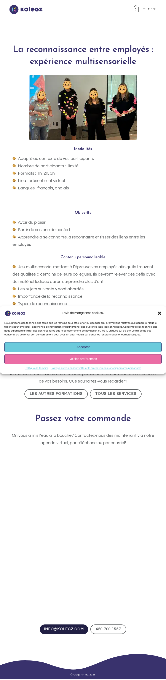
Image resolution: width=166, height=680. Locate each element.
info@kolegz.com (62, 630)
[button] (159, 313)
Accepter (83, 347)
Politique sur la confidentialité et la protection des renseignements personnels (96, 368)
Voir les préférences (83, 359)
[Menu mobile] (149, 9)
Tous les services (118, 394)
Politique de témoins (36, 368)
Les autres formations (54, 394)
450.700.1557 (110, 630)
